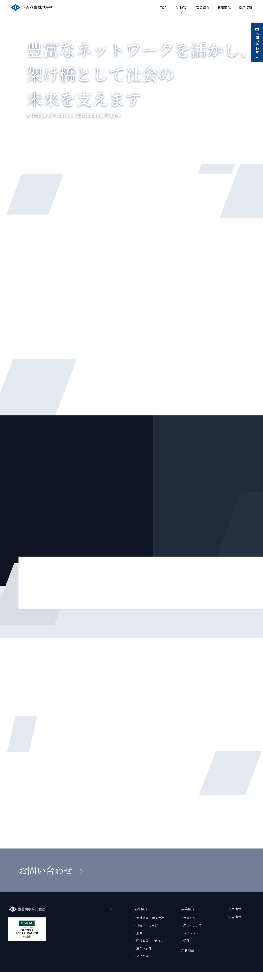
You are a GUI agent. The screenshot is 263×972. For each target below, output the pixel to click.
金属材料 (189, 918)
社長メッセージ (147, 925)
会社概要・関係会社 (150, 918)
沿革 (139, 933)
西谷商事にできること (151, 940)
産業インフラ (192, 925)
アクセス (142, 956)
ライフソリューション (198, 933)
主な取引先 (144, 948)
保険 (186, 940)
